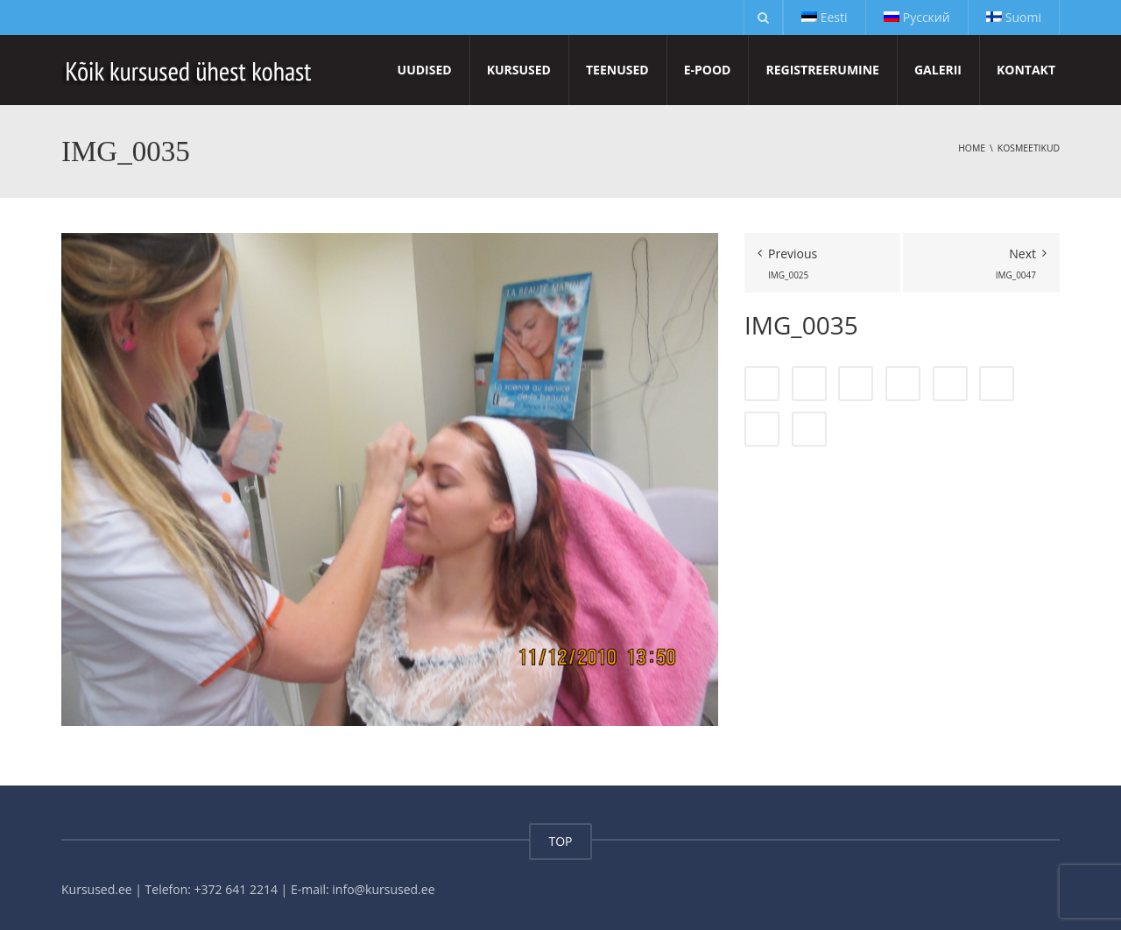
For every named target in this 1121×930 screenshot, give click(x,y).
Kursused (519, 69)
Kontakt (1026, 69)
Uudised (425, 69)
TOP (560, 841)
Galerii (938, 69)
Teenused (617, 69)
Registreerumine (821, 69)
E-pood (707, 69)
